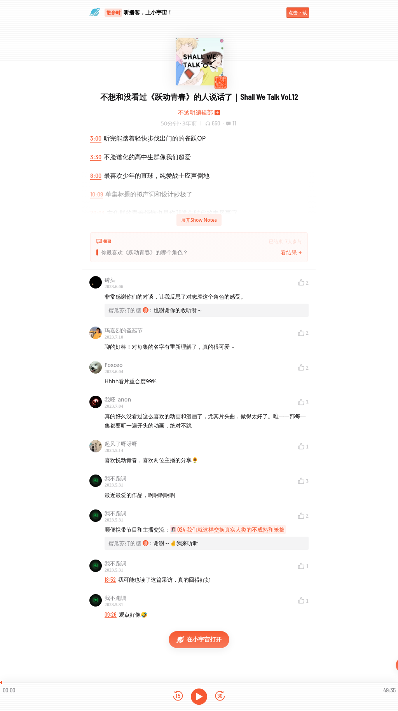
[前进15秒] (220, 696)
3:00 (95, 138)
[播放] (199, 696)
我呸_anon (118, 399)
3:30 (95, 156)
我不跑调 (115, 478)
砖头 (110, 279)
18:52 (110, 579)
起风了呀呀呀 (121, 443)
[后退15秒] (178, 696)
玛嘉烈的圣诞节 (124, 330)
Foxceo (113, 365)
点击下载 (297, 12)
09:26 (111, 614)
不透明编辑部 (195, 112)
